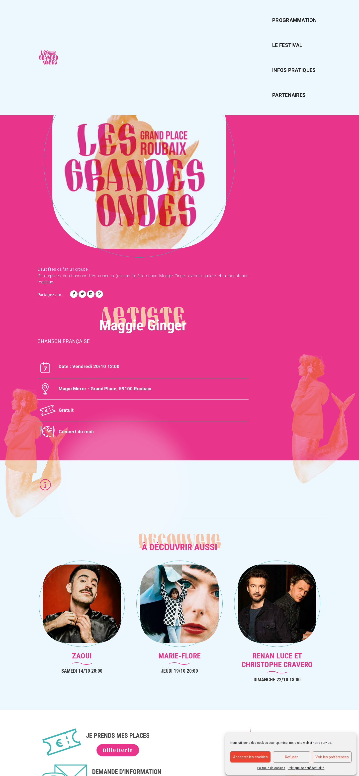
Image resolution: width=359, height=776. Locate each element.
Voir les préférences (332, 756)
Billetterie (128, 586)
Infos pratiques (252, 14)
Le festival (206, 14)
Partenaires (301, 14)
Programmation (159, 14)
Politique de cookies (271, 767)
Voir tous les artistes (71, 47)
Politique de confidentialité (306, 767)
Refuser (291, 756)
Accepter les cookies (250, 756)
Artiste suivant (296, 47)
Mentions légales (281, 627)
